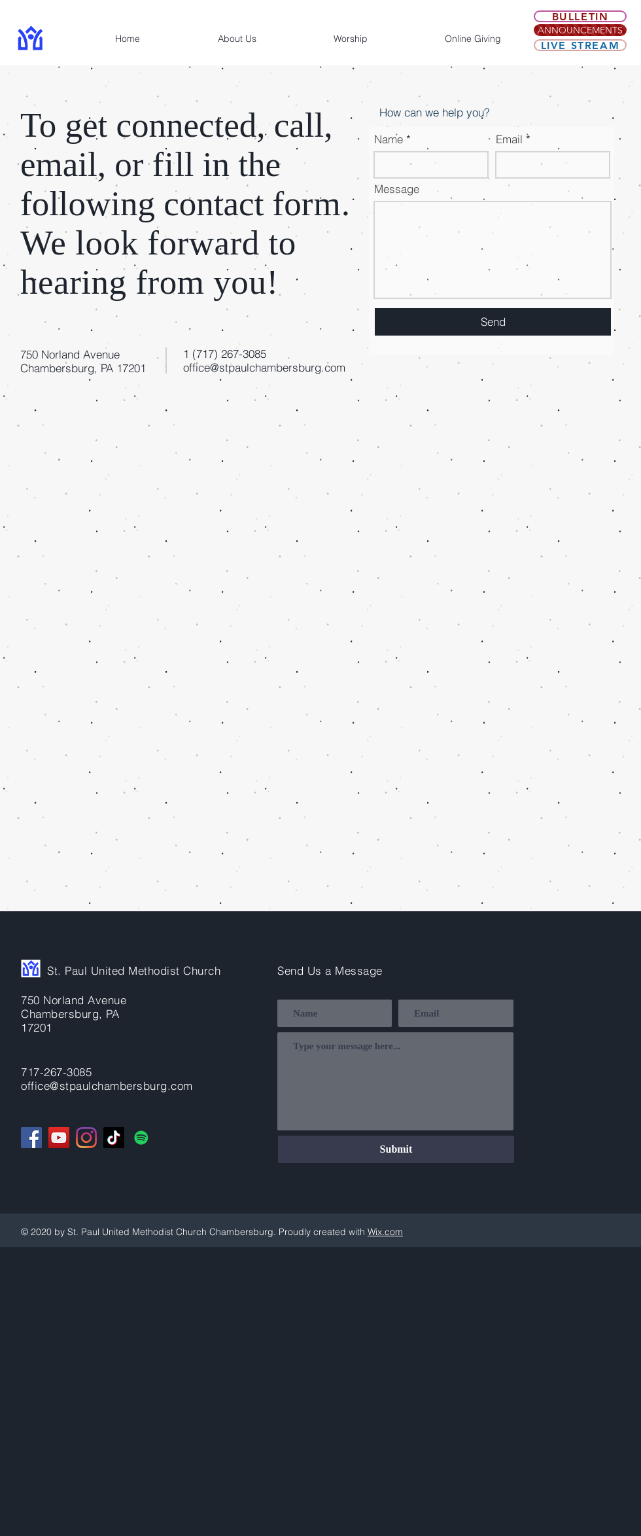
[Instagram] (86, 1137)
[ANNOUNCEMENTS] (580, 30)
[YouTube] (58, 1137)
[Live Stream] (580, 45)
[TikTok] (113, 1137)
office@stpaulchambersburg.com (264, 367)
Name (388, 139)
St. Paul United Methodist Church (133, 970)
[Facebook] (31, 1137)
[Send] (493, 322)
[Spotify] (141, 1137)
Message (396, 188)
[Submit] (396, 1149)
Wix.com (385, 1232)
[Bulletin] (580, 16)
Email (509, 139)
